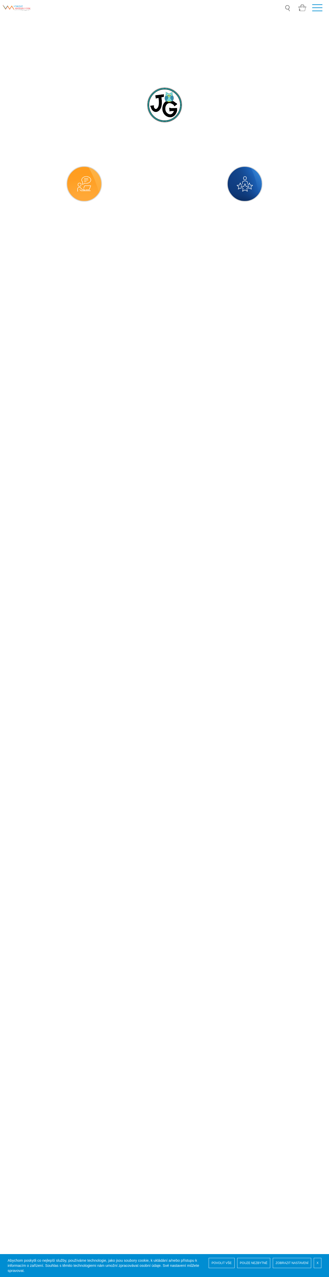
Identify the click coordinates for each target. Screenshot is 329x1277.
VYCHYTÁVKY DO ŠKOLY (33, 987)
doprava (21, 495)
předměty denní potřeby (35, 663)
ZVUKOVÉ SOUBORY (29, 1015)
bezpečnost (24, 439)
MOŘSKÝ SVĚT (23, 1001)
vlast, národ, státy (30, 887)
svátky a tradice (28, 831)
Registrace (18, 1120)
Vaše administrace (25, 1125)
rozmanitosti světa (30, 747)
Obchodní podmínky (27, 1140)
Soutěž (15, 1110)
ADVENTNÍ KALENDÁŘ (31, 1044)
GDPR (15, 1130)
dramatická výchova (32, 509)
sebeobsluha (25, 761)
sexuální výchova (29, 775)
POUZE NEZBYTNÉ (254, 1263)
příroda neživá (27, 691)
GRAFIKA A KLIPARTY (29, 972)
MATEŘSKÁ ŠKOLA (27, 425)
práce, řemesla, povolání (36, 635)
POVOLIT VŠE (221, 1263)
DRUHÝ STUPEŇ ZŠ (28, 944)
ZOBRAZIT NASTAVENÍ (292, 1263)
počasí (20, 593)
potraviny (22, 621)
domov (20, 481)
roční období (25, 719)
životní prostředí (28, 901)
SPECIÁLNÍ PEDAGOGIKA (34, 958)
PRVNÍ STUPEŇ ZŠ (27, 930)
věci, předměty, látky (32, 859)
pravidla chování (29, 649)
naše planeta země (31, 565)
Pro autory (18, 1146)
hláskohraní (24, 523)
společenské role (29, 803)
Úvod (13, 1105)
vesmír (20, 873)
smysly (20, 789)
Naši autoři (18, 1115)
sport (18, 817)
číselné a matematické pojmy (40, 467)
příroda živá (24, 705)
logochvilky (24, 915)
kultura (20, 537)
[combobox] (164, 277)
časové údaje (26, 453)
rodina (19, 733)
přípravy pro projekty (32, 677)
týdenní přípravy (28, 845)
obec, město (25, 579)
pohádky (22, 607)
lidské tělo (23, 551)
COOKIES (18, 1135)
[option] (164, 44)
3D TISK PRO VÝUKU (29, 1029)
